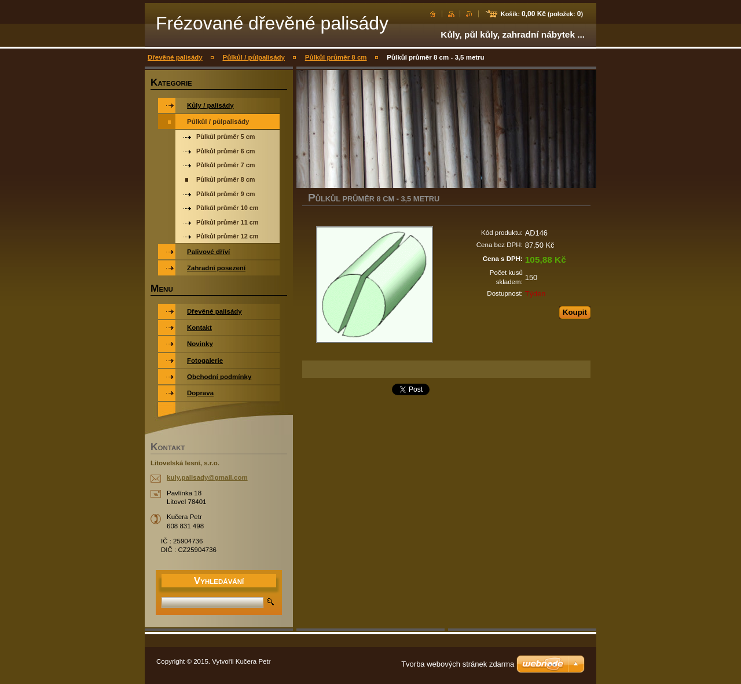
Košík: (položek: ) (542, 13)
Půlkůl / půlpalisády (253, 57)
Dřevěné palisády (175, 57)
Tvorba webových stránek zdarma (457, 664)
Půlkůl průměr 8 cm (336, 57)
